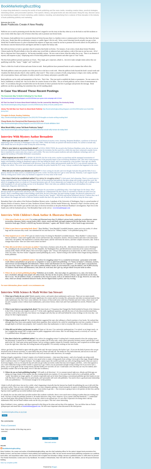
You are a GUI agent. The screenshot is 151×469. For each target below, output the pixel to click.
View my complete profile (9, 463)
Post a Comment (8, 425)
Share (4, 415)
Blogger (54, 467)
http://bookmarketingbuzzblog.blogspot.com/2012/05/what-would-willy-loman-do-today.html (34, 130)
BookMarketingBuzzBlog (20, 6)
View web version (50, 442)
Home (50, 438)
